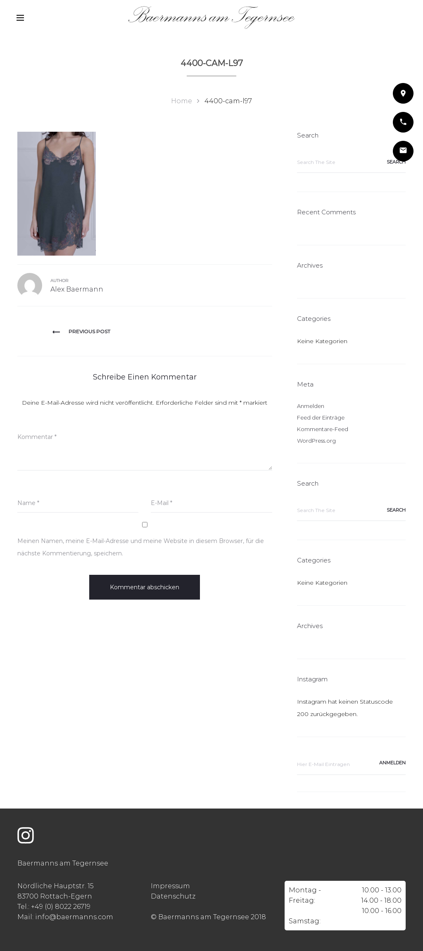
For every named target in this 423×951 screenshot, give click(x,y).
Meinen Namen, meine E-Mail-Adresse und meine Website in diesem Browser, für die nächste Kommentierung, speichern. (140, 547)
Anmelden (310, 406)
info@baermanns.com (74, 917)
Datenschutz (173, 896)
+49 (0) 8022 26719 (60, 907)
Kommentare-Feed (322, 429)
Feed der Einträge (321, 417)
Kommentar (37, 437)
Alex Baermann (76, 289)
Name (28, 503)
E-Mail (161, 503)
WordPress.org (316, 440)
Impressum (170, 886)
